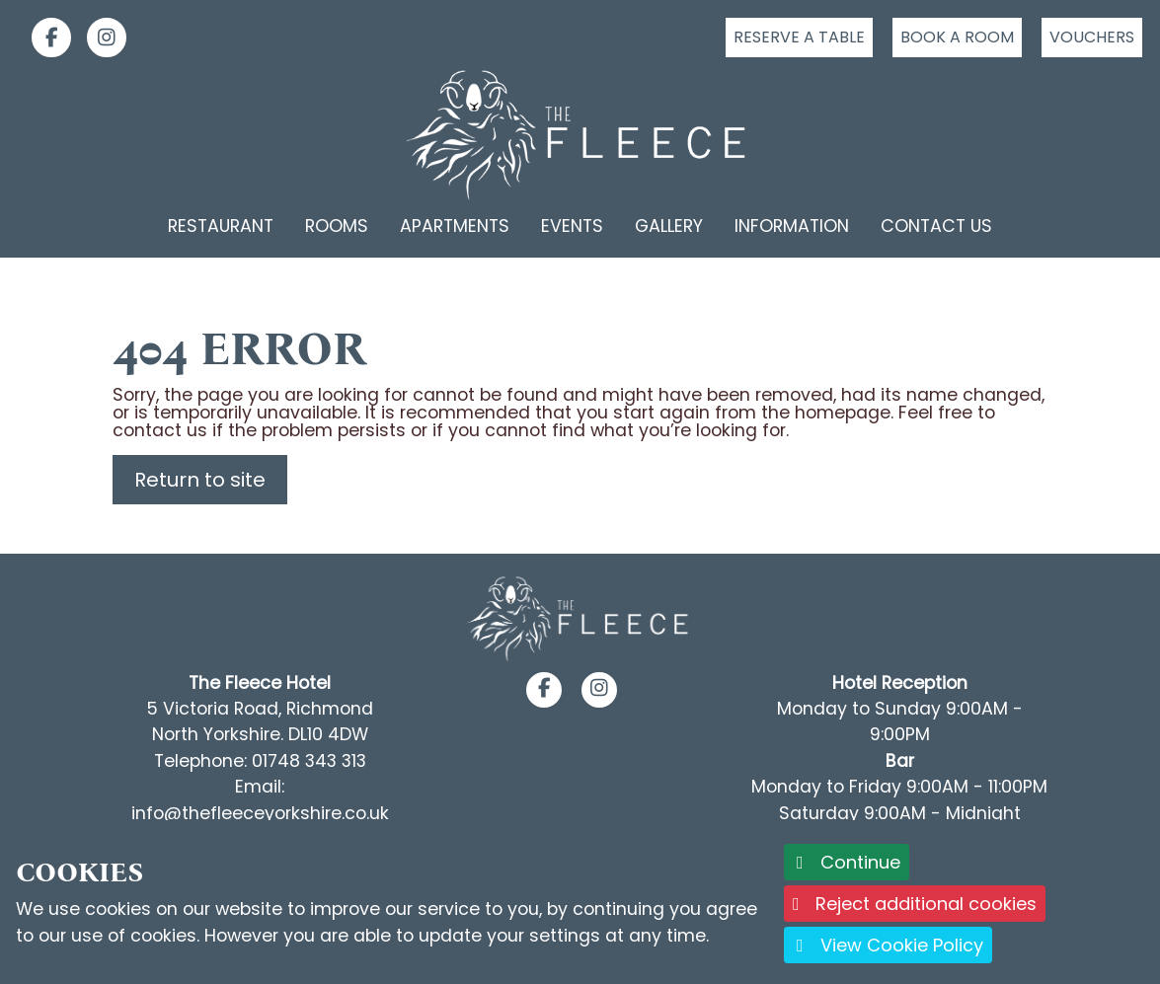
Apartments (454, 226)
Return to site (200, 479)
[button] (544, 689)
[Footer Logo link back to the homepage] (580, 618)
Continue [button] (846, 862)
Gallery (669, 226)
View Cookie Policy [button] (888, 945)
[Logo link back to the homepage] (580, 135)
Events (572, 226)
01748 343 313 (309, 761)
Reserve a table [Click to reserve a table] (799, 37)
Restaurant (220, 226)
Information (792, 226)
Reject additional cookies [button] (915, 903)
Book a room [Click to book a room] (957, 37)
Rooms (336, 226)
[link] (43, 37)
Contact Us (936, 226)
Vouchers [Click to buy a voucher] (1091, 37)
